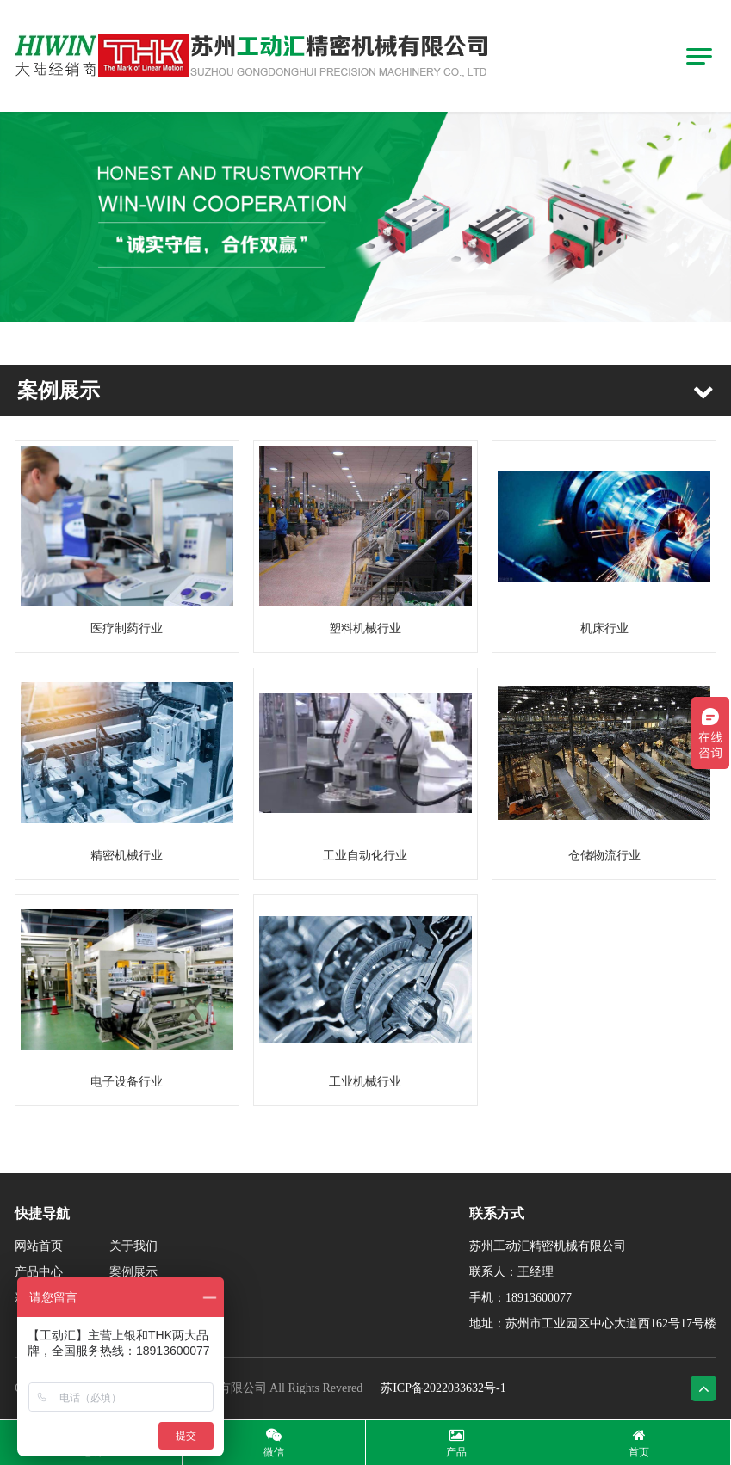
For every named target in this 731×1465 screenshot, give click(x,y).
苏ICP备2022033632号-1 (443, 1388)
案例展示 (133, 1271)
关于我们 (133, 1246)
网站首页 (39, 1246)
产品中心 (39, 1271)
